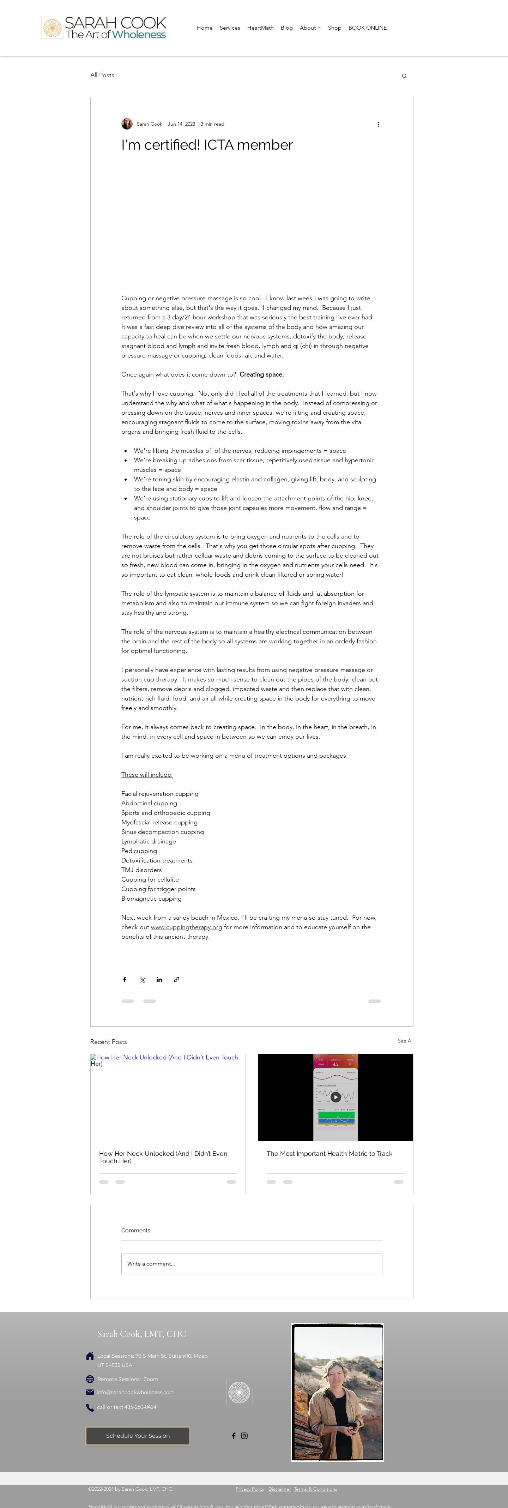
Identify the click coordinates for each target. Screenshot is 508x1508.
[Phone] (90, 1407)
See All (405, 1041)
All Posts (102, 75)
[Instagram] (244, 1435)
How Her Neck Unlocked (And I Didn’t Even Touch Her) (163, 1157)
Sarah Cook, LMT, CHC (141, 1333)
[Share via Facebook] (124, 979)
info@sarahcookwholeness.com (136, 1392)
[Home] (90, 1355)
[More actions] (378, 124)
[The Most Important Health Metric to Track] (335, 1097)
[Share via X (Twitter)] (142, 979)
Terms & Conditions (315, 1489)
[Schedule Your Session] (137, 1436)
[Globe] (90, 1379)
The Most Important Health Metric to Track (330, 1153)
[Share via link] (176, 979)
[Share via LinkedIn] (159, 979)
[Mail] (90, 1392)
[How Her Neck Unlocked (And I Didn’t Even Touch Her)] (168, 1097)
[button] (230, 28)
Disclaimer (279, 1489)
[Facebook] (233, 1435)
